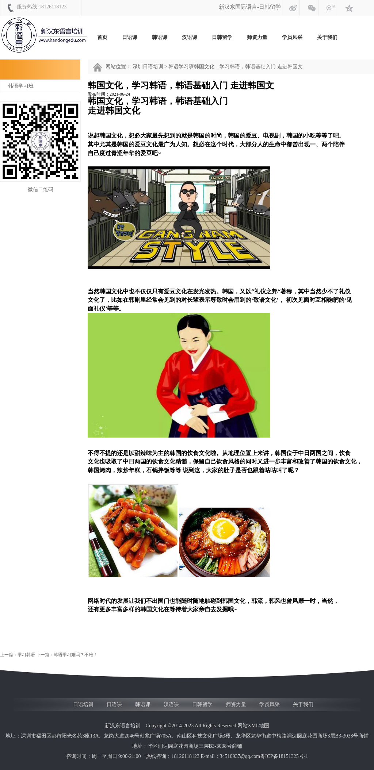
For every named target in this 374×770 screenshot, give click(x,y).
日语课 (129, 37)
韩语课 (159, 37)
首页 (102, 37)
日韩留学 (222, 37)
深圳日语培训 (148, 66)
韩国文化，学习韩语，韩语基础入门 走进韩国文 (248, 66)
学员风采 (292, 37)
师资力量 (257, 37)
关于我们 (327, 37)
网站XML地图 (253, 725)
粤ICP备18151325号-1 (284, 756)
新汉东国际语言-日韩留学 (250, 7)
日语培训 (83, 704)
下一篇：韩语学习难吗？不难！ (67, 654)
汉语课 (189, 37)
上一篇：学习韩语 (18, 654)
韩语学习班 (21, 86)
